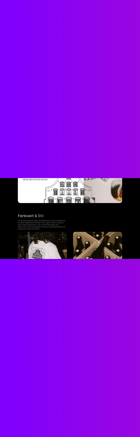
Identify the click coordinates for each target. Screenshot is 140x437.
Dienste (47, 431)
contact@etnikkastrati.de (34, 418)
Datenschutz (102, 431)
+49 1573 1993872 (30, 424)
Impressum (89, 431)
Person (77, 431)
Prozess (68, 431)
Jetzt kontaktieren (70, 381)
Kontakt (110, 415)
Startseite (36, 431)
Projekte (57, 431)
